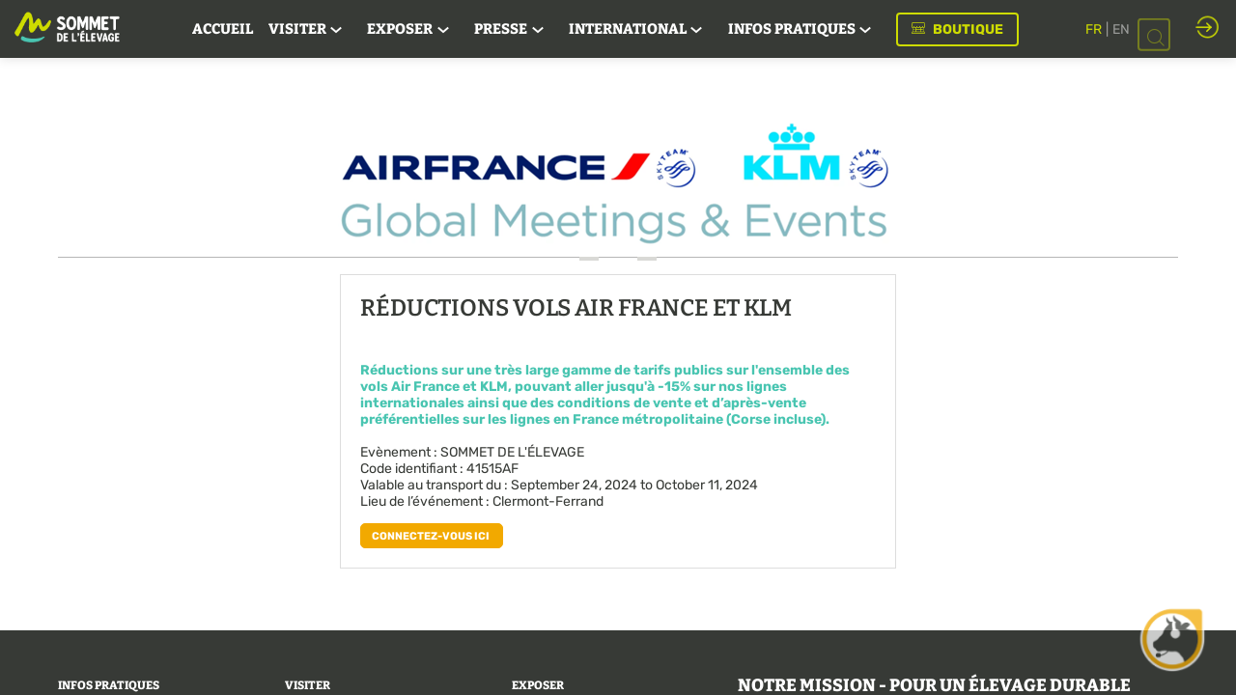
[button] (957, 29)
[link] (222, 29)
